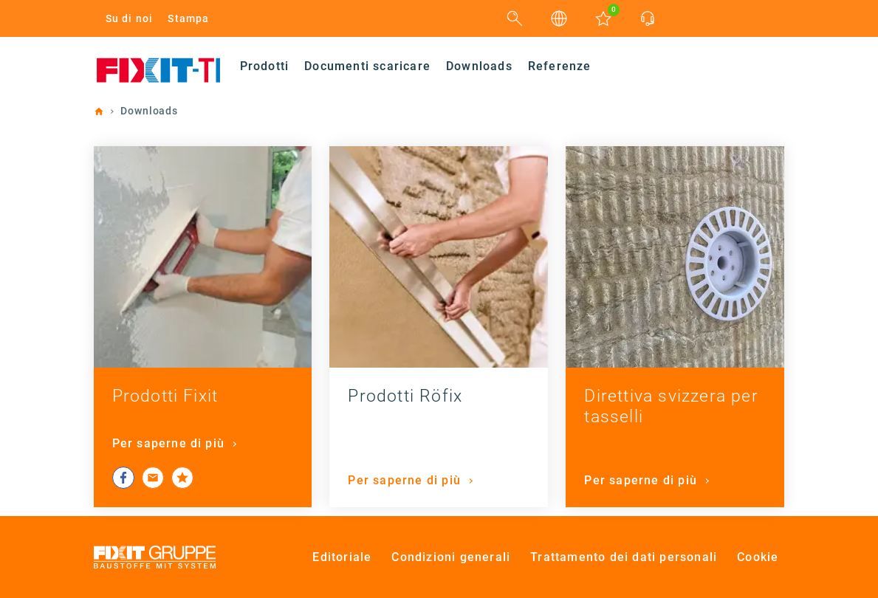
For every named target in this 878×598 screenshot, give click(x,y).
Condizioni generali (450, 557)
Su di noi (130, 18)
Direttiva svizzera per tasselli (671, 406)
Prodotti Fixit (165, 396)
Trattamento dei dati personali (623, 557)
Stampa (188, 18)
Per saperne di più (170, 443)
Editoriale (341, 557)
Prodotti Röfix (405, 396)
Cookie (757, 557)
